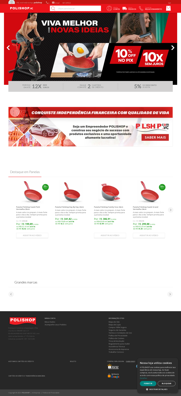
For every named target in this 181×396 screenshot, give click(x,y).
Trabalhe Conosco (116, 352)
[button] (158, 389)
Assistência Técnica (117, 346)
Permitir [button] (148, 383)
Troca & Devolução (116, 341)
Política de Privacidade (118, 335)
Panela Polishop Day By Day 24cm (69, 207)
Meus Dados (50, 322)
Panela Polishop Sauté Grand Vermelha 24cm (145, 208)
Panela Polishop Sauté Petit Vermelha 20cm (28, 208)
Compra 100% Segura (117, 327)
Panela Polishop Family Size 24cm (108, 207)
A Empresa (36, 393)
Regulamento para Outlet (119, 344)
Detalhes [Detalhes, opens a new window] (143, 378)
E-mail (55, 3)
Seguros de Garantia (117, 330)
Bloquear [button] (166, 383)
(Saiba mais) (130, 361)
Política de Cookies (116, 338)
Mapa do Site (114, 322)
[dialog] (157, 375)
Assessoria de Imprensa (119, 349)
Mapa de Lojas (115, 324)
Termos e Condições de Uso (120, 333)
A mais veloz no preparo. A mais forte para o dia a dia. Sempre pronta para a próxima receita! (31, 214)
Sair (169, 3)
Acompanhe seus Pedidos (55, 324)
